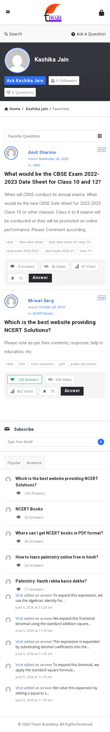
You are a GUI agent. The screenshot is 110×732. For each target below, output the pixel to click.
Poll (101, 149)
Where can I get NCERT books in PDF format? (59, 533)
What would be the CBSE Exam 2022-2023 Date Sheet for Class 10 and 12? (52, 178)
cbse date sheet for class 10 (69, 242)
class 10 (86, 250)
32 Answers (29, 517)
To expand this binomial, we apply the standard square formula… (57, 667)
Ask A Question (88, 34)
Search (13, 34)
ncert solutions (42, 364)
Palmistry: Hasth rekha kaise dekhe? (51, 581)
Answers (34, 463)
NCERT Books (43, 313)
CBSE (36, 165)
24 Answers (29, 565)
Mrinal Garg (41, 300)
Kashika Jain (52, 59)
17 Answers (29, 589)
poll (62, 364)
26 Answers (29, 541)
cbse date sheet (31, 242)
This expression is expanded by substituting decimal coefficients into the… (57, 644)
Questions (20, 92)
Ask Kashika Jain (25, 80)
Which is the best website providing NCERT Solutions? (50, 326)
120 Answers (30, 493)
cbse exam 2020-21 (59, 250)
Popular (14, 463)
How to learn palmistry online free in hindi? (57, 557)
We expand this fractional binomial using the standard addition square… (55, 621)
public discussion (83, 364)
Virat (19, 595)
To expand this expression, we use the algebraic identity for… (59, 598)
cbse (9, 242)
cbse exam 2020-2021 (22, 250)
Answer (40, 277)
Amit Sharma (42, 152)
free (22, 364)
